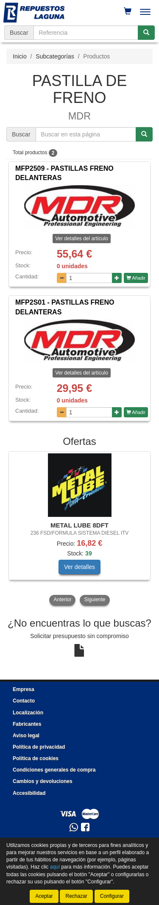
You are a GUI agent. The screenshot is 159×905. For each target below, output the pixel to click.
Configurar (112, 896)
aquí (55, 867)
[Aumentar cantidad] (117, 278)
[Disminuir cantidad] (62, 278)
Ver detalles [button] (79, 567)
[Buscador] (85, 32)
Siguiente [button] (94, 599)
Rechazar (76, 896)
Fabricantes (27, 724)
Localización (28, 713)
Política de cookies (36, 758)
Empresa (23, 689)
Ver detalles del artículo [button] (81, 239)
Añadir (135, 277)
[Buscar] (146, 32)
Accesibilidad (29, 793)
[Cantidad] (89, 278)
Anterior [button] (62, 599)
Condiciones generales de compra (54, 770)
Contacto (24, 701)
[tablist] (79, 529)
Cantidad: (27, 276)
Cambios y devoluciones (43, 781)
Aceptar (44, 896)
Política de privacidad (39, 747)
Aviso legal (26, 735)
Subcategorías (55, 56)
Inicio (20, 56)
